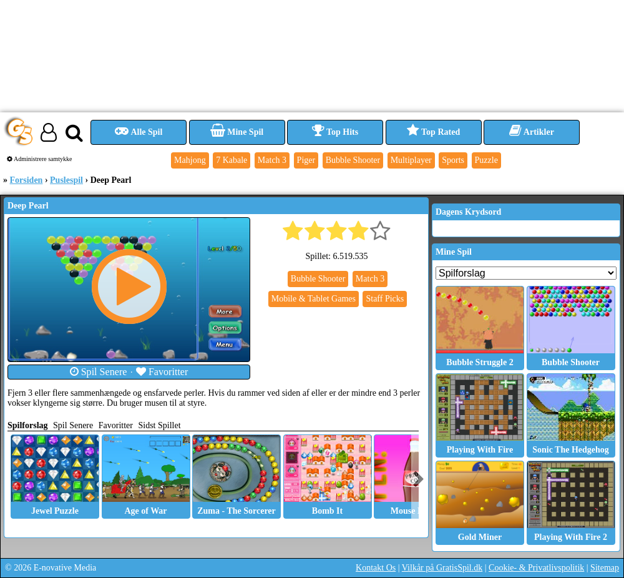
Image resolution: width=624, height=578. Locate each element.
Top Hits (335, 132)
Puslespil (66, 180)
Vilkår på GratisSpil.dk (442, 567)
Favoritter (162, 371)
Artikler (531, 132)
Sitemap (604, 567)
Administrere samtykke (39, 158)
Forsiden (26, 180)
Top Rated (433, 132)
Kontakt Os (376, 567)
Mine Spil (236, 132)
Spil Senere (98, 371)
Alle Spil (139, 132)
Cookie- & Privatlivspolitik (536, 567)
